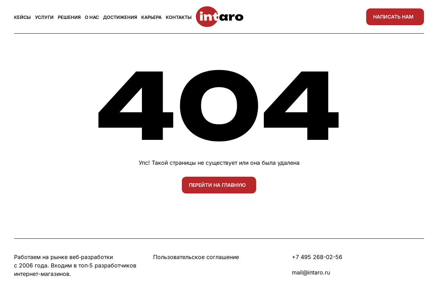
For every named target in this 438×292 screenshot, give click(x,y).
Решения (69, 17)
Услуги (44, 17)
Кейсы (22, 17)
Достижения (120, 17)
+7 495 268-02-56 (317, 256)
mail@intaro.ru (311, 272)
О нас (92, 17)
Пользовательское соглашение (196, 256)
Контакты (179, 17)
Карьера (151, 17)
